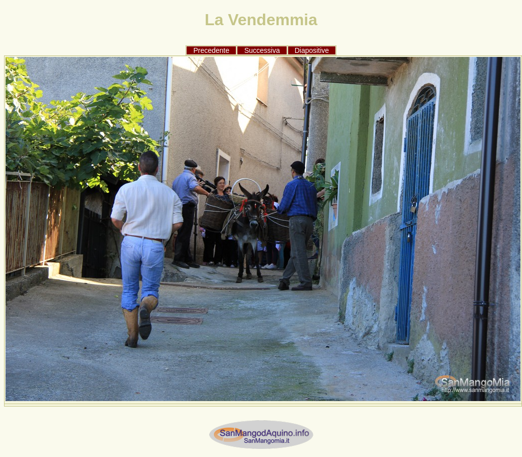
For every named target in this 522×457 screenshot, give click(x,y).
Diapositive (312, 50)
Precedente (211, 50)
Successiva (262, 50)
